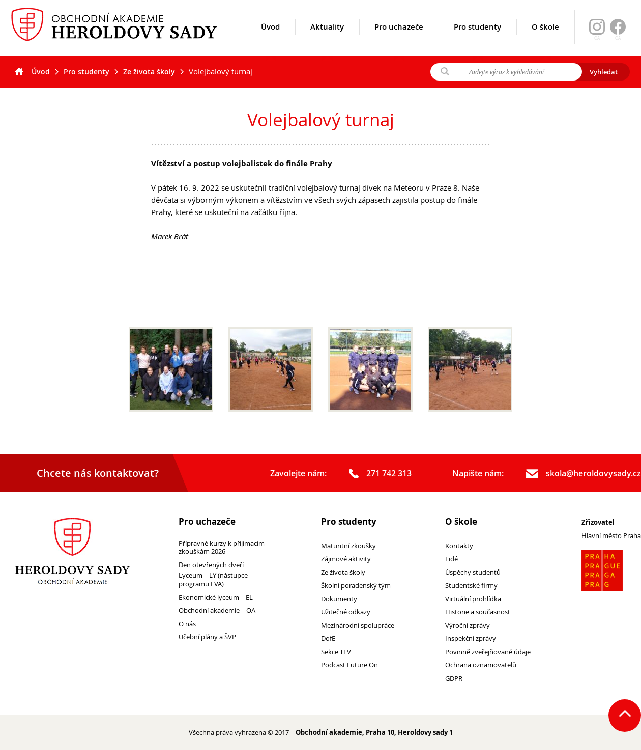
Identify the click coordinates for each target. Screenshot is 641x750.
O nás (187, 624)
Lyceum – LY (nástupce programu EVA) (213, 579)
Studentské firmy (471, 585)
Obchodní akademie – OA (217, 610)
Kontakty (459, 546)
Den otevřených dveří (211, 564)
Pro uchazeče (398, 39)
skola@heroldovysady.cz (583, 473)
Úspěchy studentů (473, 572)
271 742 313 (380, 473)
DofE (328, 638)
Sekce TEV (336, 652)
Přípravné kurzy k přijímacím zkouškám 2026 (222, 547)
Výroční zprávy (467, 625)
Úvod (270, 39)
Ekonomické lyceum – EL (216, 597)
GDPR (453, 678)
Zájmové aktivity (346, 559)
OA (618, 38)
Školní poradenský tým (356, 585)
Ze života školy (149, 71)
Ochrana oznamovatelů (480, 665)
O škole (545, 39)
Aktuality (327, 39)
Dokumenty (339, 599)
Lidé (451, 559)
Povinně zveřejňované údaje (488, 652)
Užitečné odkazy (345, 612)
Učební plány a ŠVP (207, 637)
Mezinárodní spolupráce (357, 625)
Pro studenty (477, 39)
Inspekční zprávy (470, 638)
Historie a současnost (477, 612)
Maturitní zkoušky (348, 546)
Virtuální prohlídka (473, 599)
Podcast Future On (349, 665)
